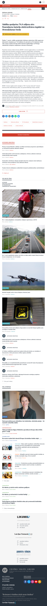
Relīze (8, 16)
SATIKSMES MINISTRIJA (8, 142)
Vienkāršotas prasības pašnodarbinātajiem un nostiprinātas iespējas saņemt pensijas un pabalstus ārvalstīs (29, 465)
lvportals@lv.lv (9, 587)
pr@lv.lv (12, 589)
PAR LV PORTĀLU (6, 576)
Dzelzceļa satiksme (15, 122)
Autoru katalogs (24, 560)
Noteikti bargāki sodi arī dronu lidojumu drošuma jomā (16, 292)
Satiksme (15, 16)
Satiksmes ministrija (7, 12)
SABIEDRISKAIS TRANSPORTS (9, 186)
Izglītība (7, 424)
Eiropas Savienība (13, 433)
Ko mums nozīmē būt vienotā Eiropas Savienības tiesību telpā (20, 438)
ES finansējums (25, 122)
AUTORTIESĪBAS (6, 581)
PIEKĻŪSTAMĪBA (6, 579)
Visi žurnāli (22, 562)
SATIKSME (4, 182)
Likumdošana (25, 475)
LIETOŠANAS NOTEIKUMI (8, 578)
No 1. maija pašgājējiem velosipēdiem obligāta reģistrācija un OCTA (19, 219)
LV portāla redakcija (8, 585)
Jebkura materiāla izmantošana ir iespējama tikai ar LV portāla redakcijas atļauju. (19, 598)
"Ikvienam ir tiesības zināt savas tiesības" (18, 594)
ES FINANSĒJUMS (6, 185)
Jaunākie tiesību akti (25, 524)
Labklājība (24, 468)
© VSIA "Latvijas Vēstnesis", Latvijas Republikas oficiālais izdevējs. (16, 600)
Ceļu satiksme (12, 164)
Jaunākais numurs (24, 558)
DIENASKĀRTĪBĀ (6, 5)
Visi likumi (22, 527)
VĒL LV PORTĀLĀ (6, 386)
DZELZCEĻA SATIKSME (7, 183)
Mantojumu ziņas (24, 544)
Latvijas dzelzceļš (19, 125)
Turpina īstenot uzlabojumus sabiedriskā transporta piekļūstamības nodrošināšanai (23, 167)
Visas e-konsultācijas (9, 508)
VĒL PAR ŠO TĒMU (7, 178)
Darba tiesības (12, 489)
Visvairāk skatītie (24, 525)
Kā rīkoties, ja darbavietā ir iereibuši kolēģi (15, 494)
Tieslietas (24, 450)
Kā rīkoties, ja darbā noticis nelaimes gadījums (16, 487)
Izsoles (21, 543)
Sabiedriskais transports (37, 122)
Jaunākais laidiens (24, 541)
